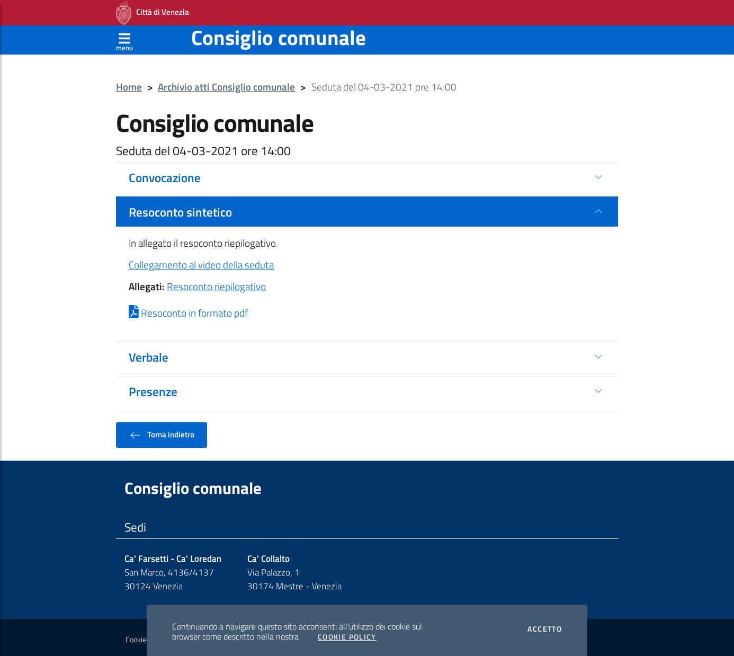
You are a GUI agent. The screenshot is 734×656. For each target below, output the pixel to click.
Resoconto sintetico (180, 208)
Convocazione (165, 174)
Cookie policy (145, 636)
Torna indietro (161, 431)
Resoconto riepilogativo (216, 283)
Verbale (148, 353)
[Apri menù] (124, 36)
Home (129, 84)
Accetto (544, 626)
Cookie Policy (347, 633)
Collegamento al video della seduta (201, 261)
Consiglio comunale (278, 34)
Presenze (153, 388)
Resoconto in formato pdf (188, 310)
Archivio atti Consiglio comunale (226, 84)
